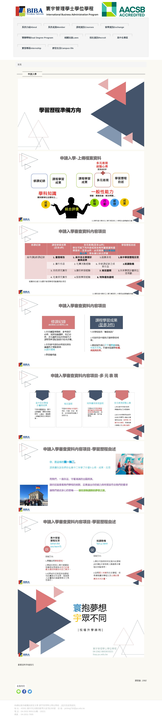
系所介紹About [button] (29, 27)
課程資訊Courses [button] (85, 27)
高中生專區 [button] (122, 37)
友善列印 (21, 686)
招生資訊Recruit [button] (98, 37)
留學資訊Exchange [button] (114, 27)
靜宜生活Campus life (63, 48)
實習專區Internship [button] (31, 48)
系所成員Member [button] (56, 27)
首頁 (20, 64)
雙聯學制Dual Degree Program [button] (37, 37)
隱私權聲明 (82, 705)
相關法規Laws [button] (71, 37)
